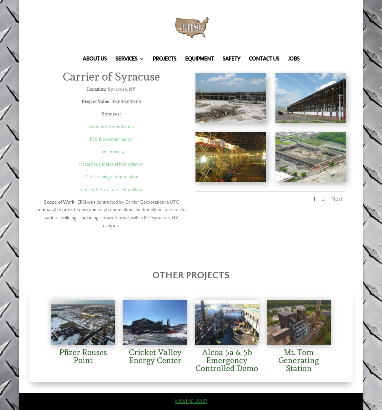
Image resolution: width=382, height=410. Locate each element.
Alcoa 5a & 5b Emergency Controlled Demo (226, 360)
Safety (231, 59)
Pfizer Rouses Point (83, 356)
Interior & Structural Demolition (111, 189)
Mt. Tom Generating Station (298, 360)
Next (336, 199)
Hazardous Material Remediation (111, 164)
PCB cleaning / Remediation (111, 177)
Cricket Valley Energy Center (155, 356)
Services (126, 59)
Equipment (199, 59)
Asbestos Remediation (111, 126)
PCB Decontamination (111, 139)
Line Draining (111, 151)
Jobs (293, 59)
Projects (164, 59)
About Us (95, 59)
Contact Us (264, 59)
